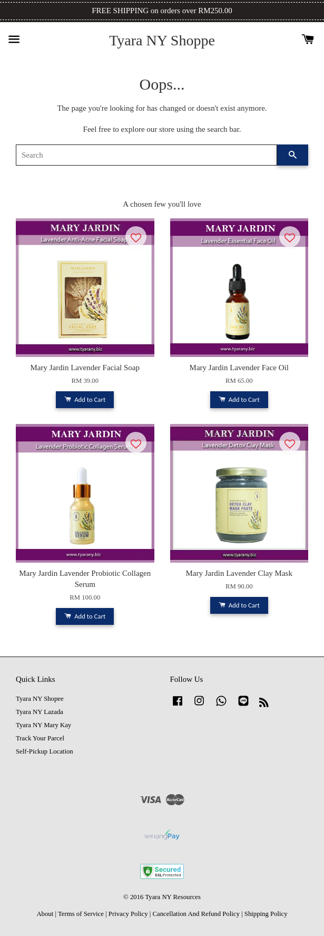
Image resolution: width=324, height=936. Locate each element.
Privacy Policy (128, 914)
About (44, 914)
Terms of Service (81, 914)
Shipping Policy (266, 914)
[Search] (146, 155)
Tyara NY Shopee (40, 698)
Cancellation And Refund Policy (195, 914)
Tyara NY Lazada (39, 712)
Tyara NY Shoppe (162, 40)
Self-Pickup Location (44, 751)
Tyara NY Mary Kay (43, 725)
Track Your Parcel (40, 738)
